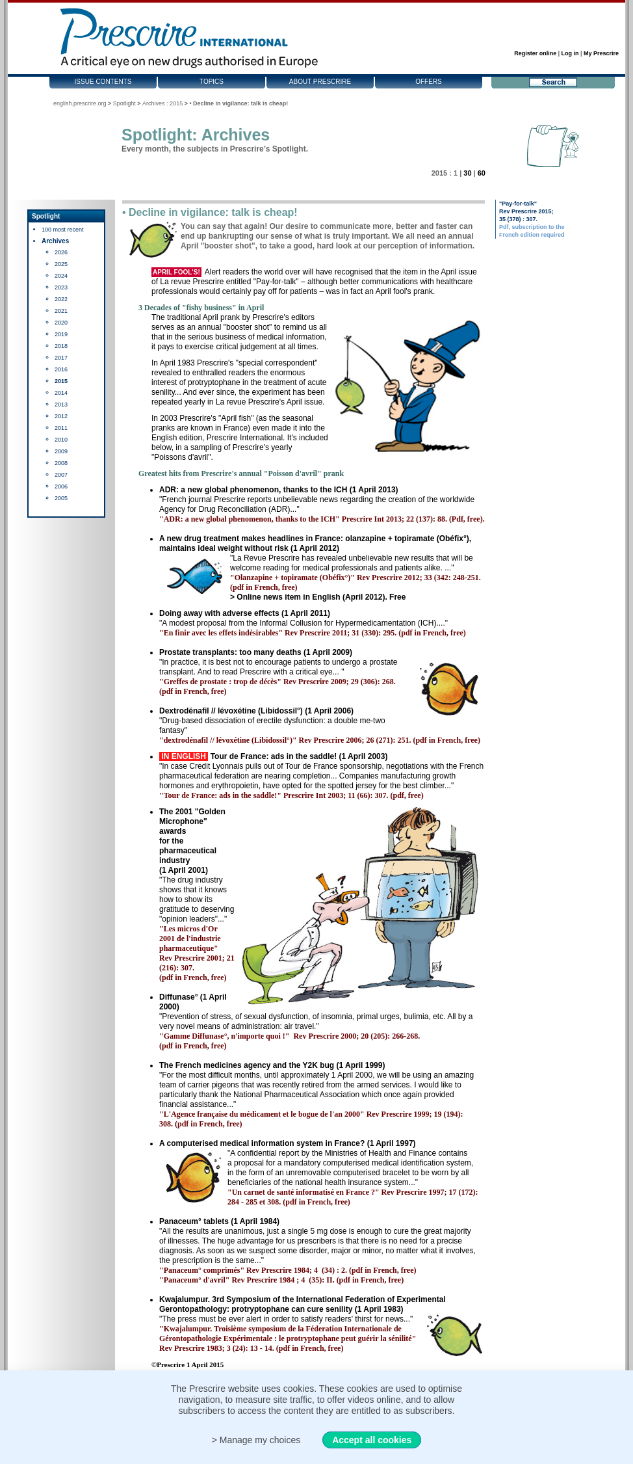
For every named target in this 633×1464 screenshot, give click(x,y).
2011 (61, 428)
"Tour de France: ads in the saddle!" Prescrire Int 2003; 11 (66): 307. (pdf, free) (291, 795)
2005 (61, 498)
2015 (61, 381)
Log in (570, 53)
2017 (61, 357)
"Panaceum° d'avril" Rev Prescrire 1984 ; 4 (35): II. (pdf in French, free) (281, 1279)
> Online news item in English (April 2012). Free (318, 597)
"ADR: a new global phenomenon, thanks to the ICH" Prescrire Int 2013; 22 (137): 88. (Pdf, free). (322, 519)
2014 (61, 393)
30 (467, 173)
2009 (61, 451)
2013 (61, 404)
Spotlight (124, 103)
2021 (61, 311)
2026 (61, 252)
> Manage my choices (256, 1440)
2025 (61, 264)
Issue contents (103, 81)
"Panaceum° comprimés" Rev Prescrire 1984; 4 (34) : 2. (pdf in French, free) (287, 1270)
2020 (61, 322)
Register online (535, 53)
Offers (428, 81)
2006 (61, 486)
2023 (61, 287)
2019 (61, 334)
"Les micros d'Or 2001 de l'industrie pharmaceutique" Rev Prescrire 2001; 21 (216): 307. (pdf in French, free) (197, 953)
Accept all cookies (371, 1440)
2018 (61, 346)
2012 (61, 416)
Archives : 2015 (162, 103)
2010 (61, 439)
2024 (61, 276)
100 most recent (63, 229)
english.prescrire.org (80, 103)
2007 (61, 475)
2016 (61, 369)
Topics (212, 81)
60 (481, 173)
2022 (61, 299)
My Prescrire (601, 53)
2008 (61, 463)
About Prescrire (320, 81)
